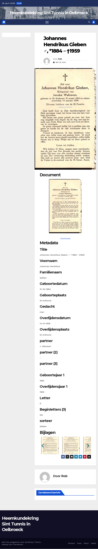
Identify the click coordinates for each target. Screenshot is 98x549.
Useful (93, 543)
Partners (71, 543)
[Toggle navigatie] (47, 22)
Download (65, 238)
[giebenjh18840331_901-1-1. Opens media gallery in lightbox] (65, 206)
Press (79, 543)
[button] (89, 22)
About (86, 543)
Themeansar (18, 545)
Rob (60, 59)
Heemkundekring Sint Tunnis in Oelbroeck (49, 12)
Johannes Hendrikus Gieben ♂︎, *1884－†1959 (65, 44)
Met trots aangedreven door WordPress (18, 542)
